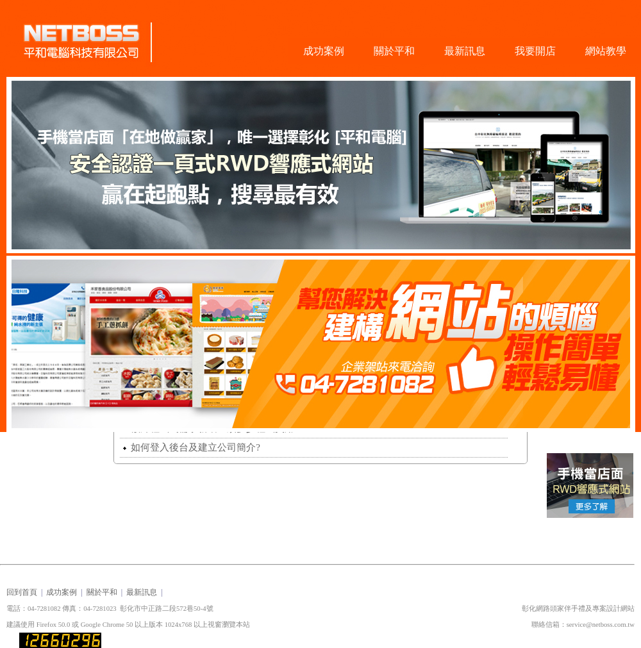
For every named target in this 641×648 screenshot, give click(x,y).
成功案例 (323, 51)
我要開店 (535, 51)
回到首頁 (21, 592)
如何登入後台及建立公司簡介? (191, 447)
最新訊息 (464, 51)
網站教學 (605, 51)
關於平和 (394, 51)
